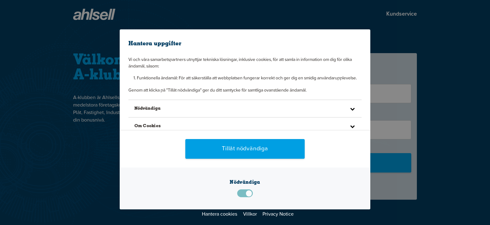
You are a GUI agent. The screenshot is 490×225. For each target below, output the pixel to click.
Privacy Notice (278, 214)
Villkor (250, 214)
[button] (244, 109)
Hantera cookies (219, 214)
